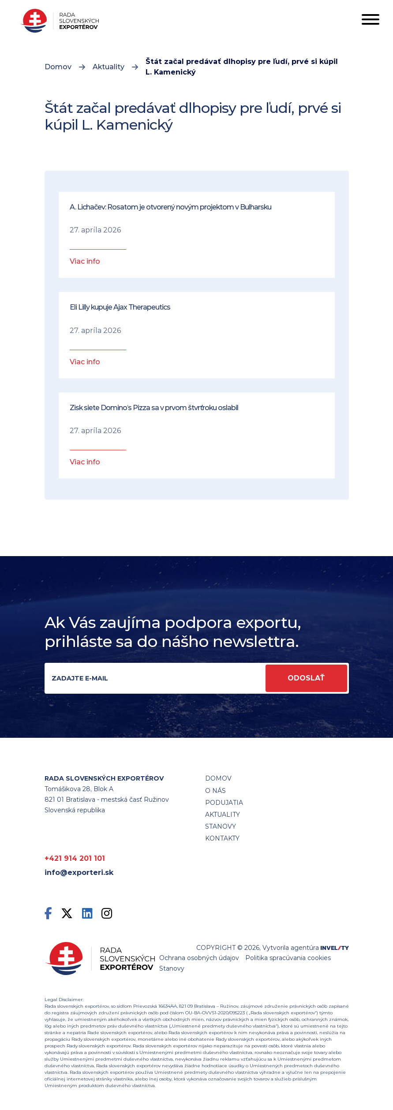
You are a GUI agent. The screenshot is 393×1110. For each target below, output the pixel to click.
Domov (58, 67)
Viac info (85, 261)
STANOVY (220, 826)
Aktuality (108, 67)
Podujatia (224, 803)
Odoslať (306, 678)
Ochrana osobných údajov (199, 958)
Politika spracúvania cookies (288, 958)
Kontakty (222, 838)
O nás (215, 791)
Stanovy (171, 968)
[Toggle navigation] (370, 20)
